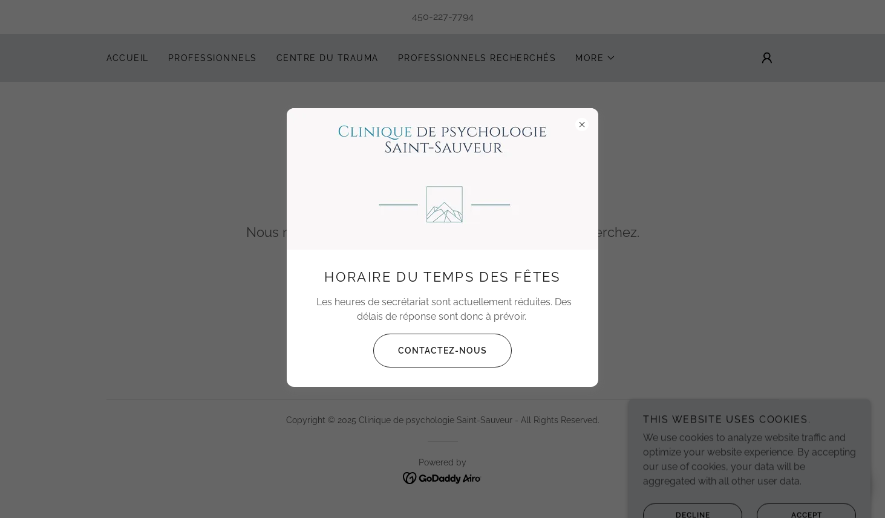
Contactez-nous (430, 350)
